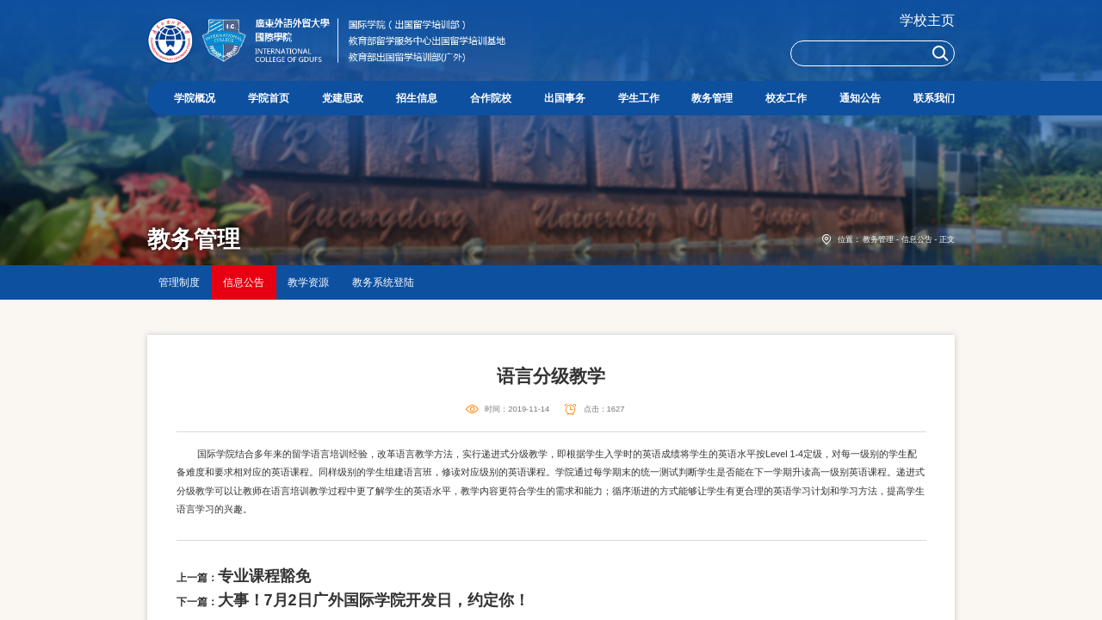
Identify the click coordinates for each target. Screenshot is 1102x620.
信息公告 (916, 239)
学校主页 (927, 20)
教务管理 (878, 239)
